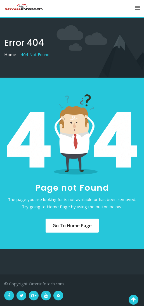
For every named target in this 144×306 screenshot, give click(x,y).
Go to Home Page (72, 226)
